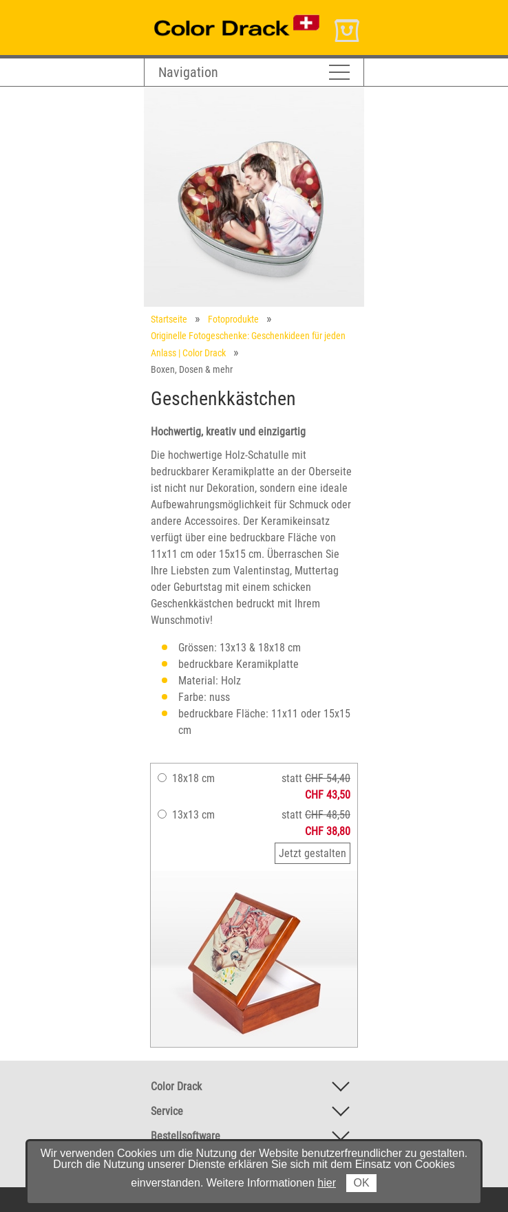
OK (361, 1183)
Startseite (169, 319)
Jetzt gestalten (312, 853)
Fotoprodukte (233, 319)
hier (326, 1183)
